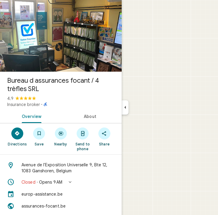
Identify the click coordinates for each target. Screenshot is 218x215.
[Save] (39, 136)
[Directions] (17, 136)
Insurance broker (23, 104)
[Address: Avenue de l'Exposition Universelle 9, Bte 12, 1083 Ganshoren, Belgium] (61, 167)
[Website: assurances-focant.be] (61, 206)
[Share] (104, 136)
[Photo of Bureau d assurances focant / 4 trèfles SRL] (61, 36)
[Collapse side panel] (125, 107)
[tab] (30, 116)
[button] (61, 182)
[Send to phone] (82, 138)
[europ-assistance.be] (61, 194)
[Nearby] (61, 136)
